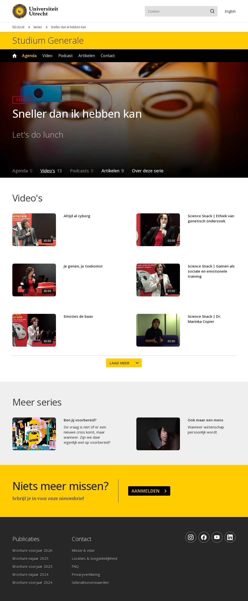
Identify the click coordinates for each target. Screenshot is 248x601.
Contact (108, 55)
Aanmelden (146, 491)
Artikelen (86, 55)
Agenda (29, 55)
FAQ (75, 566)
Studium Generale (48, 40)
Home (14, 55)
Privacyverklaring (86, 574)
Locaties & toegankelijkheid (94, 558)
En (230, 11)
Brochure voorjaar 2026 (32, 550)
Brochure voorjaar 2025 (32, 566)
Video (47, 55)
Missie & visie (83, 550)
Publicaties (25, 539)
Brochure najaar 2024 (30, 574)
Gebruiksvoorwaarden (90, 582)
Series (37, 27)
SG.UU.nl (18, 27)
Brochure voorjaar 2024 (32, 582)
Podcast (65, 55)
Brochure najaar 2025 (30, 558)
